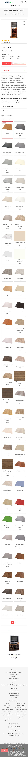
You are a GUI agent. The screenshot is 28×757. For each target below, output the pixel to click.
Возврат (14, 682)
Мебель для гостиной (20, 707)
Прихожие (7, 720)
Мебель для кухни (21, 711)
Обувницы (20, 718)
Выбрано (4, 122)
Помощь (14, 688)
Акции (7, 703)
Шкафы (7, 707)
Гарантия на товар (14, 695)
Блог (14, 680)
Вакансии (13, 676)
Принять (4, 750)
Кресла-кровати (7, 718)
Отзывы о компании (14, 678)
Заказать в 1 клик (19, 63)
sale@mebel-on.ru (15, 730)
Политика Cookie (21, 755)
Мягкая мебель (7, 715)
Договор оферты (14, 674)
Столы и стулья (21, 715)
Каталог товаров (14, 701)
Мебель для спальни (7, 709)
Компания (14, 670)
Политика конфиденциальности (14, 672)
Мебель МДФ (20, 705)
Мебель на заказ (21, 703)
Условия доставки (14, 693)
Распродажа (7, 705)
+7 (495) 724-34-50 (15, 5)
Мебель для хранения (21, 713)
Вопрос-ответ (14, 697)
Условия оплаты (14, 691)
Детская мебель (7, 711)
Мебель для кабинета (7, 713)
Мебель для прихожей (21, 709)
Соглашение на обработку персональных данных (14, 685)
